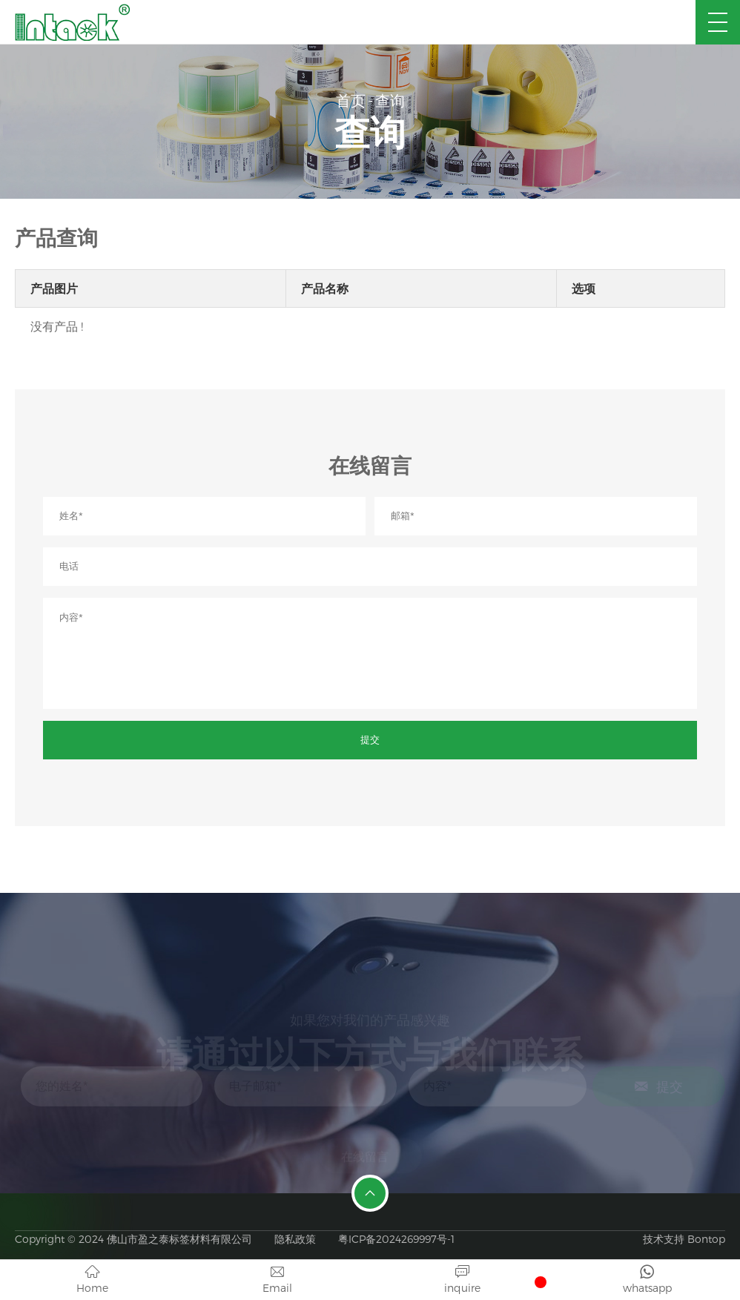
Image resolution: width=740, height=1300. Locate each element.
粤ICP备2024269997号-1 (396, 1239)
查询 (390, 100)
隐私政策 (295, 1239)
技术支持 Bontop (684, 1239)
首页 (351, 100)
